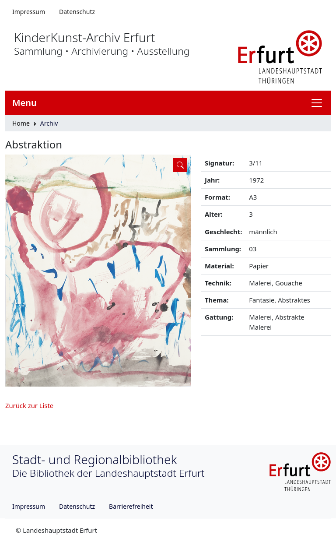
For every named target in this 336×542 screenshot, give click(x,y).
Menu (24, 103)
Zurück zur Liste (29, 405)
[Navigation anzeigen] (320, 103)
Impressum (28, 11)
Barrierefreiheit (131, 506)
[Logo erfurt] (280, 56)
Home (21, 123)
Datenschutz (77, 11)
